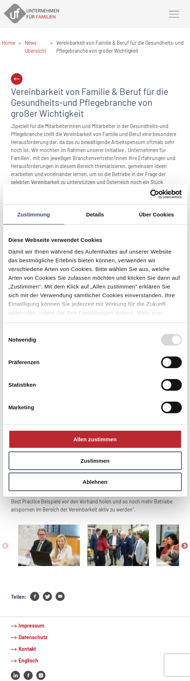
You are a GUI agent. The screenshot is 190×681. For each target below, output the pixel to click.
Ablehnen (94, 482)
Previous (5, 546)
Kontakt (27, 649)
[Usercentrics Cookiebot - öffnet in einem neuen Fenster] (150, 194)
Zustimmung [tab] (33, 214)
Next (184, 546)
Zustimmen (94, 461)
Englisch (28, 660)
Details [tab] (95, 214)
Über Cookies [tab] (156, 214)
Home (8, 43)
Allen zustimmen (95, 439)
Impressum (31, 625)
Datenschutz (33, 637)
